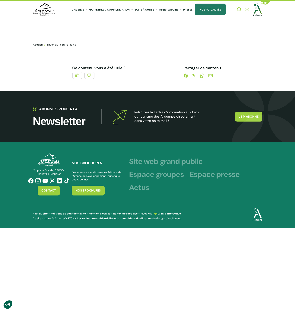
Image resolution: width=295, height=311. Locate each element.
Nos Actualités (210, 9)
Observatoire (168, 9)
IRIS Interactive (171, 213)
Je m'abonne (249, 117)
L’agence (77, 9)
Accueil (38, 44)
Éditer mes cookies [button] (125, 213)
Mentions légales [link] (99, 213)
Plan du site (40, 213)
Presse (187, 9)
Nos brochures (88, 190)
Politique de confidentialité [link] (68, 213)
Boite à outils (144, 9)
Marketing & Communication (109, 9)
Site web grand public (166, 161)
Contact (48, 190)
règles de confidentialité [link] (97, 218)
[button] (265, 3)
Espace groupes (156, 174)
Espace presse (215, 174)
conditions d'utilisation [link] (137, 218)
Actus (139, 187)
